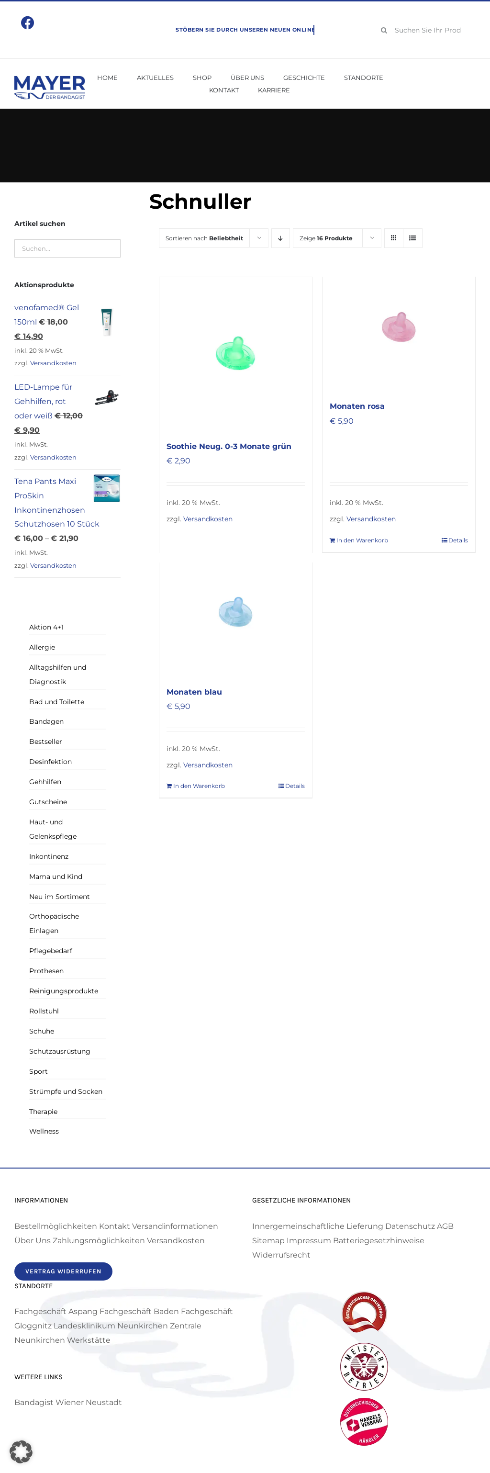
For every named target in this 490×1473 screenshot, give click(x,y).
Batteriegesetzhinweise (378, 1240)
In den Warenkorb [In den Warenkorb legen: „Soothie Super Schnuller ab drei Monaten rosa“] (362, 540)
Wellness (44, 1131)
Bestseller (45, 741)
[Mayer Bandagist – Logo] (49, 79)
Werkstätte (89, 1340)
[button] (21, 1452)
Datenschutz (410, 1226)
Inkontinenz (48, 856)
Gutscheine (48, 802)
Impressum (309, 1240)
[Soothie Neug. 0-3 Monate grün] (235, 353)
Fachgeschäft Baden (139, 1311)
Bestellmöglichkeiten (55, 1226)
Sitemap (268, 1240)
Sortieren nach (204, 238)
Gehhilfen (45, 781)
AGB (445, 1226)
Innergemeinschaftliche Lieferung (317, 1226)
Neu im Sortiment (59, 896)
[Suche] (384, 30)
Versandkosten (208, 519)
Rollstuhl (44, 1011)
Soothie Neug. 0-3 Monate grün (229, 446)
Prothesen (46, 971)
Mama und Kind (55, 876)
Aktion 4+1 (46, 627)
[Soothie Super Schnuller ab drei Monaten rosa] (399, 326)
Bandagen (46, 721)
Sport (38, 1071)
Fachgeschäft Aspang (56, 1311)
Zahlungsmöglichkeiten (99, 1240)
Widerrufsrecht (281, 1254)
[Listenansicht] (412, 238)
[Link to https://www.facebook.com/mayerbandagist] (27, 23)
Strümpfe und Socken (65, 1091)
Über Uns (32, 1240)
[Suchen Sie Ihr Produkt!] (425, 30)
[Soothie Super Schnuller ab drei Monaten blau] (235, 612)
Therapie (43, 1111)
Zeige (326, 238)
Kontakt (114, 1226)
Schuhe (41, 1031)
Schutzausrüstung (59, 1051)
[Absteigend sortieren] (280, 238)
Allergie (42, 647)
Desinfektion (50, 761)
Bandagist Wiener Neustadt (68, 1402)
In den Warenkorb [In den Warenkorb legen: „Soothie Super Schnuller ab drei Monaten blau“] (199, 785)
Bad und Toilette (56, 701)
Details (458, 540)
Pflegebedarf (50, 950)
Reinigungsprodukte (63, 991)
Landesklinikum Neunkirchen (111, 1325)
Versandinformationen (175, 1226)
